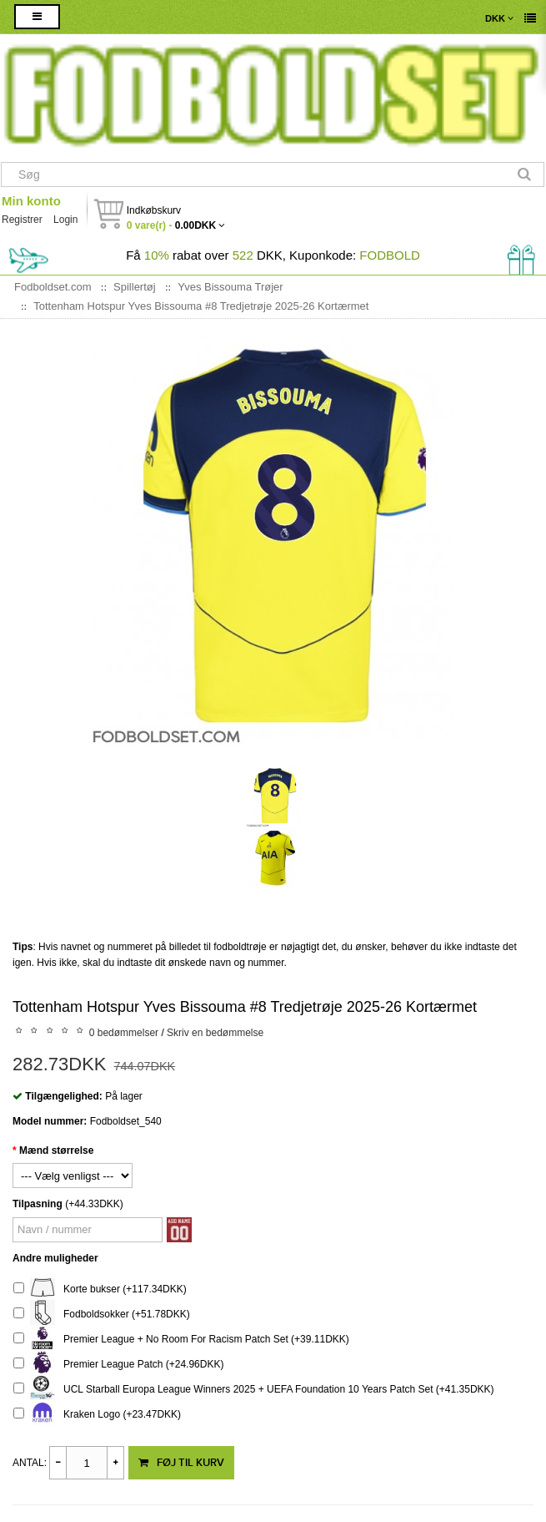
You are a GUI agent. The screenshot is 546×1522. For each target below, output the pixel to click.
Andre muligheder (55, 1258)
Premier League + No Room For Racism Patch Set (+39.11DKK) (181, 1339)
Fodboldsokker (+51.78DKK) (101, 1314)
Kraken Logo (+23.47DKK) (97, 1414)
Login (65, 219)
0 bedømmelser (123, 1033)
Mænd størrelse (56, 1150)
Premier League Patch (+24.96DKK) (118, 1364)
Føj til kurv (181, 1462)
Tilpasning (38, 1204)
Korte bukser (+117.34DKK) (100, 1289)
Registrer (22, 219)
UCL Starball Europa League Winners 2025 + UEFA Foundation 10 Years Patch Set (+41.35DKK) (253, 1389)
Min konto (31, 201)
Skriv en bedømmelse (215, 1033)
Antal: (30, 1463)
